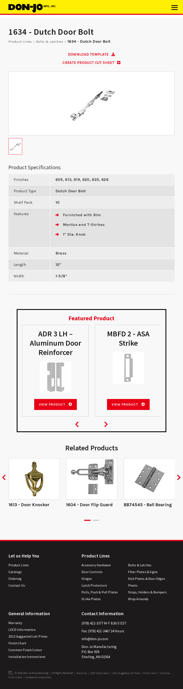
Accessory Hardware (96, 565)
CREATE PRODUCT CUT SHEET (91, 62)
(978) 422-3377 (92, 623)
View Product (55, 405)
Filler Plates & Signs (143, 572)
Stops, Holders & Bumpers (147, 592)
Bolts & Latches (51, 41)
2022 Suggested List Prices (27, 637)
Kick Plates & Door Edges (146, 579)
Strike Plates (91, 599)
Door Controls (92, 572)
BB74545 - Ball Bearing (149, 505)
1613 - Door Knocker (30, 505)
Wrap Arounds (138, 599)
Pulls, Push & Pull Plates (99, 592)
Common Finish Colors (25, 650)
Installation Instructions (26, 657)
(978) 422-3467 (99, 631)
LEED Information (21, 630)
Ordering (15, 579)
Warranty (15, 623)
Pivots (133, 586)
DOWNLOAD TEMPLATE (91, 54)
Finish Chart (17, 643)
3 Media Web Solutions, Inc (10, 673)
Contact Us (16, 586)
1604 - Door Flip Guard (91, 505)
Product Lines (20, 41)
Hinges (86, 579)
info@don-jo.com (94, 639)
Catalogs (15, 572)
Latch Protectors (94, 586)
